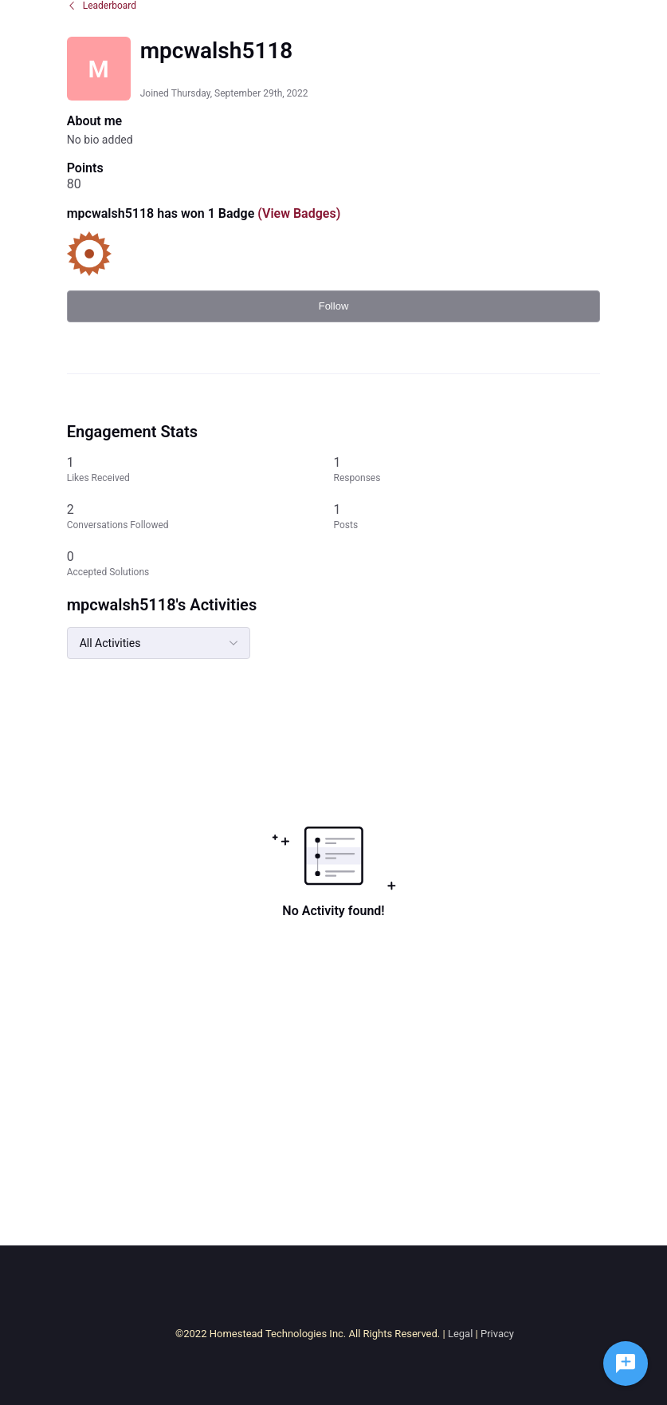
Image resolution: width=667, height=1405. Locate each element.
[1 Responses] (467, 469)
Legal (460, 1334)
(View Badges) (297, 213)
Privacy (497, 1334)
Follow (334, 306)
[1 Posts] (467, 516)
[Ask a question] (625, 1363)
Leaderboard (101, 5)
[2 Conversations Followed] (200, 516)
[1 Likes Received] (200, 469)
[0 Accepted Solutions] (200, 563)
